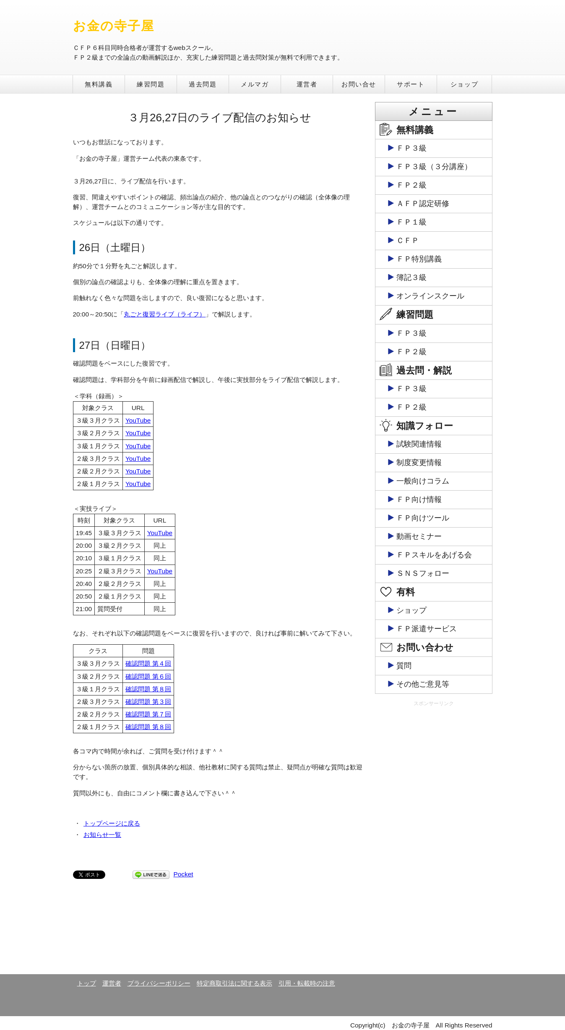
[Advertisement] (433, 840)
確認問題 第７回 (148, 714)
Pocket (183, 874)
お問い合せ (358, 84)
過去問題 (202, 84)
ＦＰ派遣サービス (426, 629)
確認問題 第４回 (148, 663)
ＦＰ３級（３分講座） (434, 166)
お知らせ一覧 (102, 834)
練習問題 (150, 84)
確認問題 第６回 (148, 676)
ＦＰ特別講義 (419, 259)
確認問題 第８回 (148, 689)
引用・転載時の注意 (307, 983)
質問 (403, 665)
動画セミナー (419, 536)
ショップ (464, 84)
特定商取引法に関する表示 (234, 983)
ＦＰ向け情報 (419, 499)
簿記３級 (411, 277)
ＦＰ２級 (411, 185)
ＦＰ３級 (411, 148)
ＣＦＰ (407, 240)
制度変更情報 (419, 462)
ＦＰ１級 (411, 222)
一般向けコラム (422, 481)
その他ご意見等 (422, 684)
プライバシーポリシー (159, 983)
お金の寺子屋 (114, 26)
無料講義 (98, 84)
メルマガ (254, 84)
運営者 (307, 84)
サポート (410, 84)
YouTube (138, 420)
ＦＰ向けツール (422, 518)
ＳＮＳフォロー (422, 573)
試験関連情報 (419, 444)
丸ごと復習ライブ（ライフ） (165, 314)
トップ (86, 983)
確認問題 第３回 (148, 701)
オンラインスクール (430, 296)
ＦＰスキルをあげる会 (434, 555)
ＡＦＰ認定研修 (422, 203)
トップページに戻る (111, 823)
